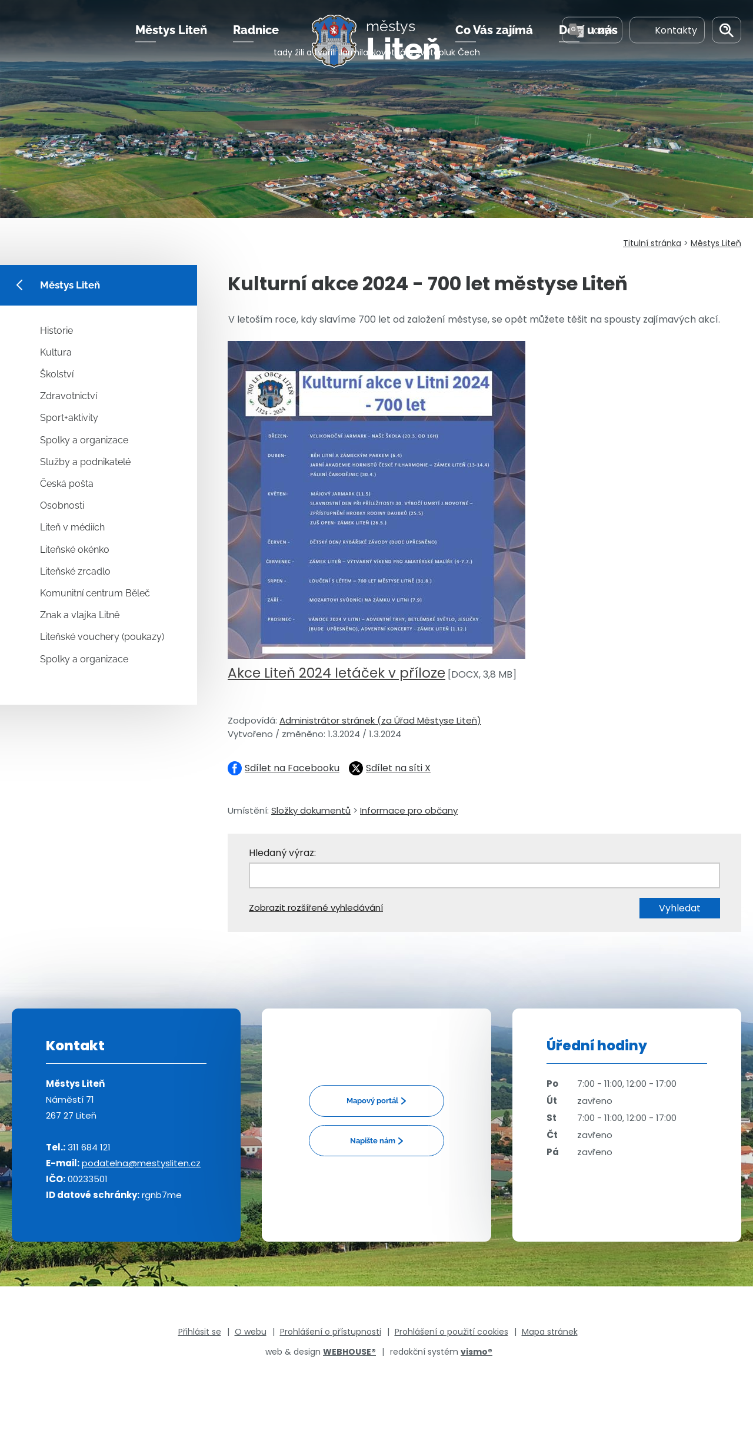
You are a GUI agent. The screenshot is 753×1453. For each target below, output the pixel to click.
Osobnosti (62, 505)
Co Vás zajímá (494, 46)
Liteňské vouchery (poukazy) (102, 636)
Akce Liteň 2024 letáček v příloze (336, 673)
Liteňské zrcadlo (75, 571)
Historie (56, 330)
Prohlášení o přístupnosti (330, 1332)
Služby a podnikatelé (85, 461)
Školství (57, 374)
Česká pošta (67, 483)
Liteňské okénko (74, 549)
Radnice (256, 46)
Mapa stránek (550, 1332)
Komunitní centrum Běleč (95, 593)
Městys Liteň (171, 46)
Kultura (56, 352)
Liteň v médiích (72, 527)
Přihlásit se (199, 1332)
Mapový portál (372, 1100)
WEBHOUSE (349, 1352)
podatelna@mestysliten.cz (141, 1163)
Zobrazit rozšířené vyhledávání (316, 907)
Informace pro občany (409, 810)
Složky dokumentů (311, 810)
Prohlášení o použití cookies (451, 1332)
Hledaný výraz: (282, 853)
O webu (250, 1332)
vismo (476, 1352)
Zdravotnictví (68, 396)
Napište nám (372, 1140)
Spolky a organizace (84, 440)
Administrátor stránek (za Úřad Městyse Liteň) (380, 720)
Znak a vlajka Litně (79, 615)
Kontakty (667, 46)
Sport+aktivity (69, 417)
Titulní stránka (652, 243)
